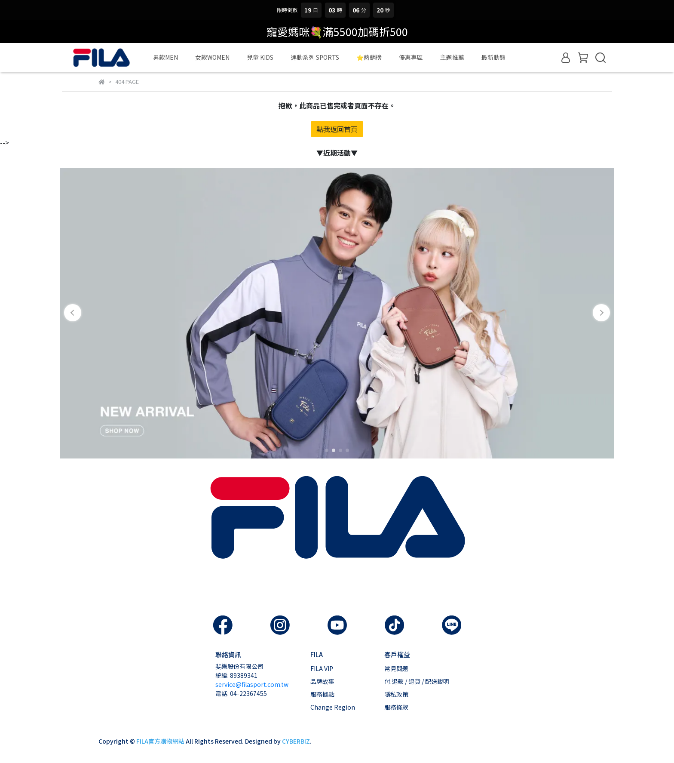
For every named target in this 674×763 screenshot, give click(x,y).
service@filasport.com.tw (251, 684)
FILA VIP (321, 668)
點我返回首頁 (337, 129)
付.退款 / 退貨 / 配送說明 (416, 681)
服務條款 (396, 707)
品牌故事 (322, 681)
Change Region (332, 707)
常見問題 (396, 668)
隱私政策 (396, 694)
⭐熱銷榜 (369, 57)
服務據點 (322, 694)
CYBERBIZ (296, 741)
